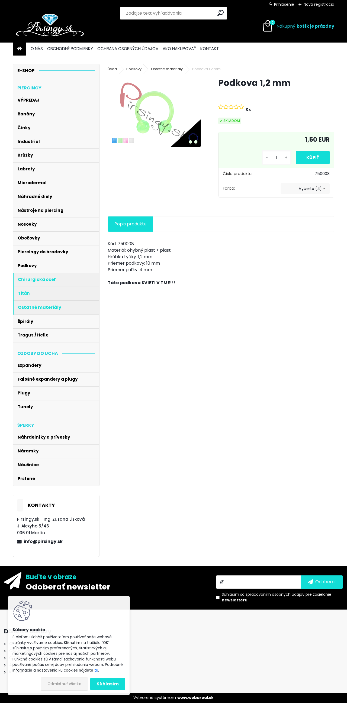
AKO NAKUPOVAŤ (179, 48)
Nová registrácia (319, 4)
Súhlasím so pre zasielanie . (276, 597)
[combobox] (305, 188)
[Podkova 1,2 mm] (154, 112)
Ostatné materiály (167, 69)
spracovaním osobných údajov (275, 594)
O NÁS (37, 48)
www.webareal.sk (195, 697)
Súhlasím (108, 684)
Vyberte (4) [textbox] (310, 188)
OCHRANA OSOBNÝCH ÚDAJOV (127, 48)
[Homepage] (19, 49)
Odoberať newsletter (68, 586)
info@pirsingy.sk (43, 541)
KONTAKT (209, 48)
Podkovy (134, 69)
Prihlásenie (284, 4)
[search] (220, 13)
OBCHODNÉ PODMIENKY (70, 48)
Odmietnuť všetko (64, 683)
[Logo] (50, 26)
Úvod (112, 69)
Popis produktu (130, 224)
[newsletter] (322, 582)
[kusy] (276, 157)
